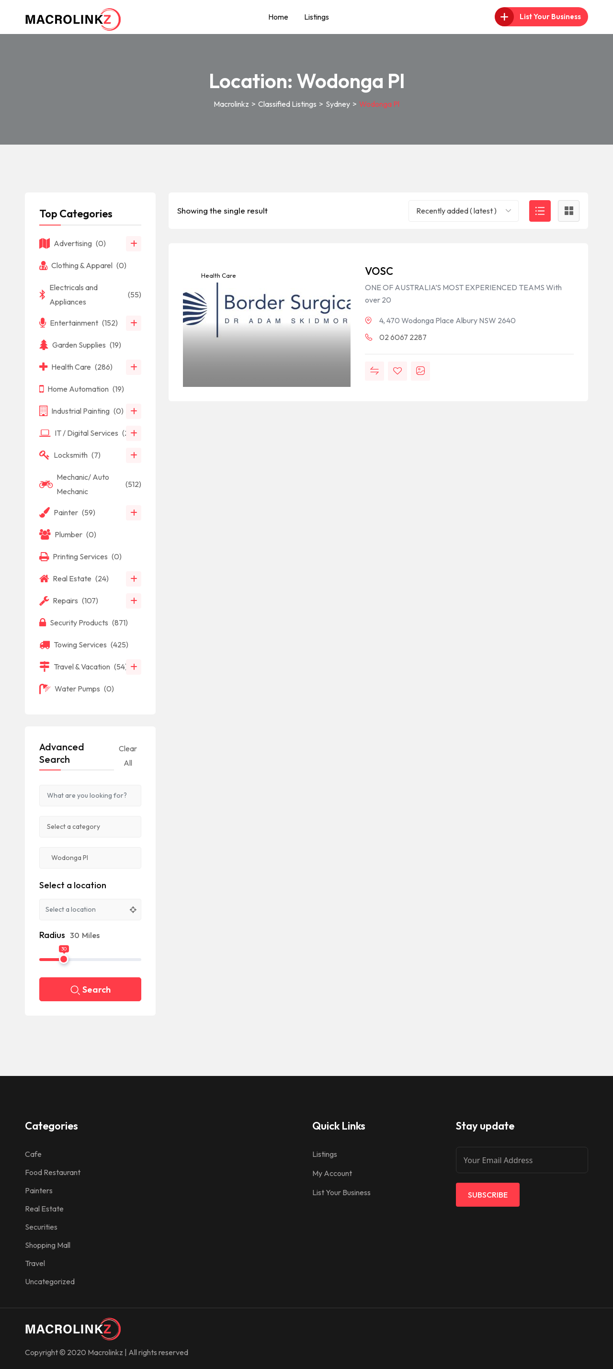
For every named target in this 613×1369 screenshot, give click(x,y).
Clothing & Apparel (82, 265)
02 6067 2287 (403, 337)
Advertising (72, 243)
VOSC (379, 271)
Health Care (218, 275)
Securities (41, 1227)
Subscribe (488, 1194)
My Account (332, 1173)
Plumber (67, 534)
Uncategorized (50, 1281)
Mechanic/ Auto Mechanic (90, 484)
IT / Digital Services (87, 433)
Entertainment (78, 323)
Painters (39, 1190)
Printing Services (80, 556)
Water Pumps (76, 688)
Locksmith (70, 455)
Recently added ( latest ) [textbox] (456, 210)
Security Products (83, 622)
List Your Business (341, 1192)
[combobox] (464, 211)
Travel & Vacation (83, 666)
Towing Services (83, 644)
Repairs (68, 600)
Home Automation (81, 389)
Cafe (33, 1154)
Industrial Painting (81, 411)
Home (278, 17)
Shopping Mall (47, 1245)
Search (90, 990)
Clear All (128, 756)
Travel (35, 1263)
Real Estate (74, 578)
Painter (67, 512)
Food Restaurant (52, 1172)
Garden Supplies (80, 345)
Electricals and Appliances (90, 294)
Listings (316, 17)
